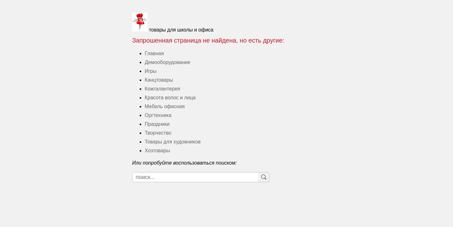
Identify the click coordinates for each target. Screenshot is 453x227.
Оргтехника (158, 115)
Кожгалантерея (162, 88)
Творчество (158, 133)
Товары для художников (173, 141)
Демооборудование (167, 62)
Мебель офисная (165, 106)
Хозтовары (157, 150)
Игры (151, 71)
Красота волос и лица (170, 97)
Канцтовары (159, 80)
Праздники (157, 124)
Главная (154, 53)
